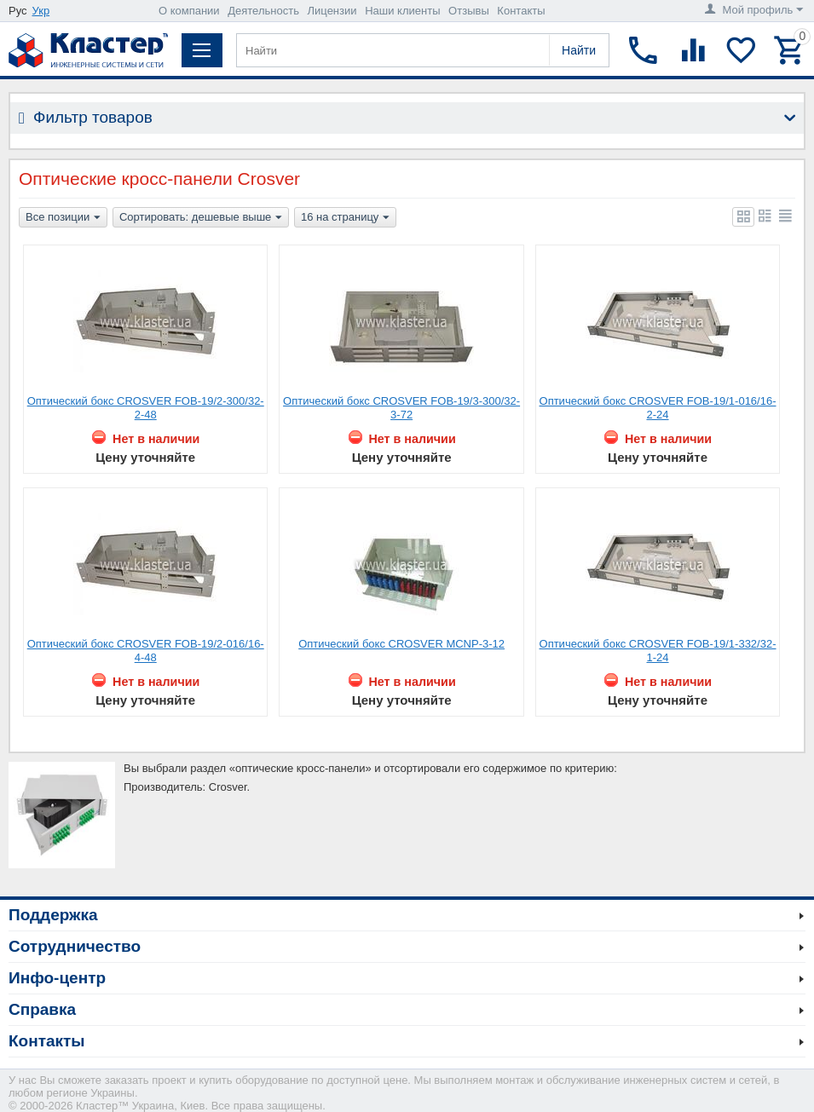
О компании (189, 10)
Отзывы (468, 10)
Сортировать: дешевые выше (200, 218)
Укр (41, 10)
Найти (579, 50)
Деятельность (263, 10)
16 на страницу (345, 218)
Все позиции (63, 218)
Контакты (521, 10)
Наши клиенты (402, 10)
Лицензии (332, 10)
